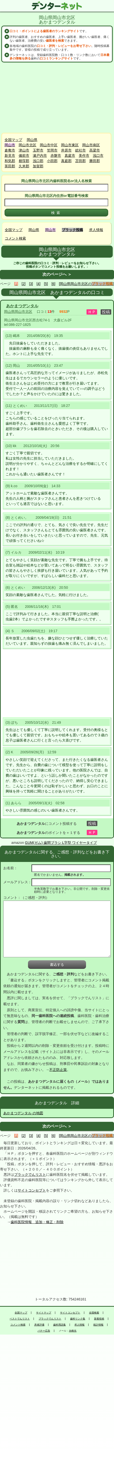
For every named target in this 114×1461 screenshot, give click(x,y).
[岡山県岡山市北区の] (86, 284)
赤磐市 (55, 156)
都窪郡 (24, 161)
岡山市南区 (91, 145)
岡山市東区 (70, 145)
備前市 (24, 156)
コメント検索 (15, 238)
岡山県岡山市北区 (18, 312)
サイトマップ (43, 1312)
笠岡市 (52, 150)
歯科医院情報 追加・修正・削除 (37, 1222)
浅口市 (98, 156)
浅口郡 (38, 161)
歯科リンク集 (77, 1319)
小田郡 (52, 161)
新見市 (10, 156)
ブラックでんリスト (30, 1175)
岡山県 (32, 140)
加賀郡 (38, 166)
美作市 (84, 156)
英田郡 (10, 166)
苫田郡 (80, 161)
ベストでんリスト (20, 1319)
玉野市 (38, 150)
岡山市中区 (49, 145)
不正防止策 (58, 1070)
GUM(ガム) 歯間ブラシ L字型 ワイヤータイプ (61, 842)
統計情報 (98, 1325)
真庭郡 (66, 161)
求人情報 (96, 230)
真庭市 (70, 156)
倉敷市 (10, 150)
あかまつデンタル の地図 (23, 1113)
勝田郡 (94, 161)
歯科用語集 (59, 1325)
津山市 (24, 150)
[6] (53, 284)
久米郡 (24, 166)
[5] (46, 284)
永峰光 (72, 1331)
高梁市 (94, 150)
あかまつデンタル (22, 306)
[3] (31, 284)
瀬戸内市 (40, 156)
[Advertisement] (57, 97)
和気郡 (10, 161)
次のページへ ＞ (57, 274)
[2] (24, 284)
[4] (39, 284)
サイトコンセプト (32, 1190)
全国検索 (94, 1312)
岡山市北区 (27, 145)
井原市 (66, 150)
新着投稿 (99, 1319)
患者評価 (39, 1325)
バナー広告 (44, 1331)
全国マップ (13, 140)
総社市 (80, 150)
